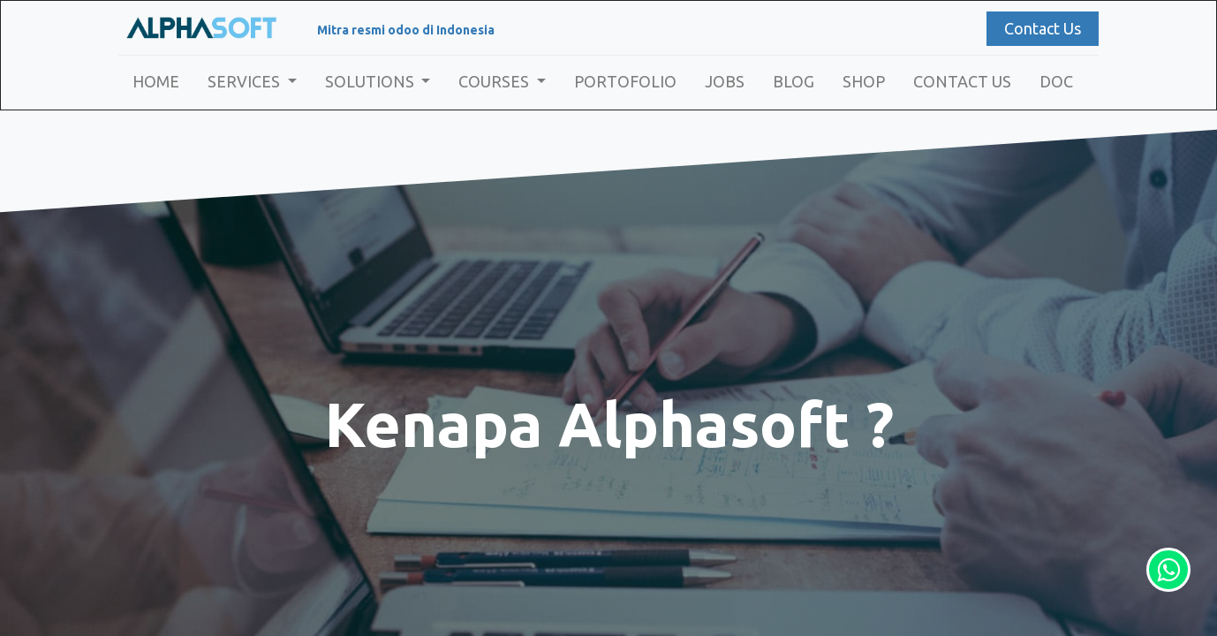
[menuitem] (155, 82)
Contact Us (1042, 28)
